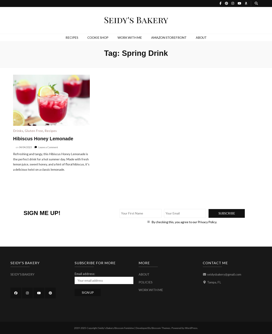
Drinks (18, 131)
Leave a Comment (48, 147)
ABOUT (201, 37)
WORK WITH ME (130, 37)
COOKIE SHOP (97, 37)
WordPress (191, 327)
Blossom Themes (161, 327)
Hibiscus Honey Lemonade (44, 138)
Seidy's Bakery (136, 19)
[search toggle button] (256, 3)
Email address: (85, 274)
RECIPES (72, 37)
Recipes (51, 131)
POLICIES (145, 282)
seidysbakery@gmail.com (224, 274)
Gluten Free (34, 131)
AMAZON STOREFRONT (169, 37)
